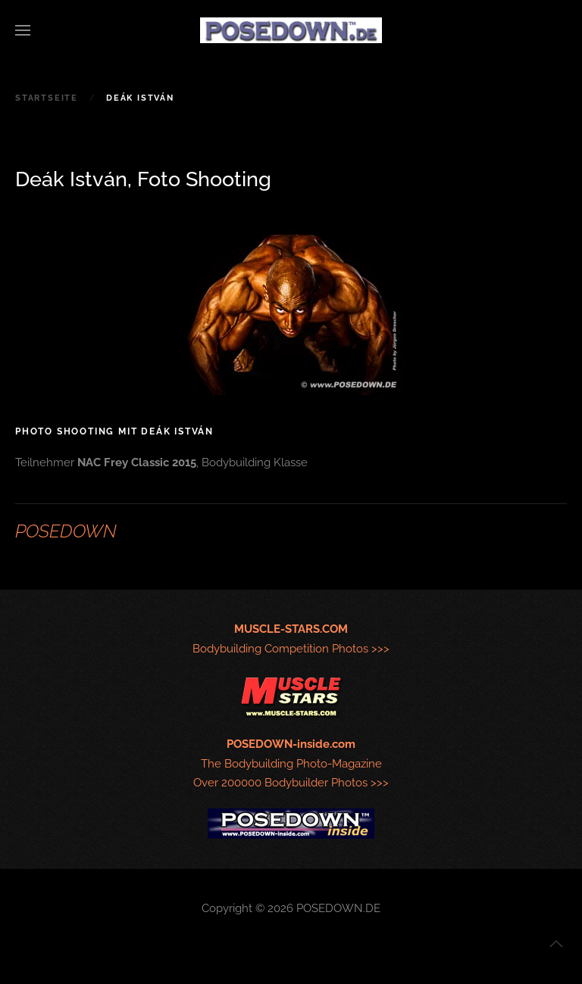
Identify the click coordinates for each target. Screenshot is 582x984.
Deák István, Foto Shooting (143, 179)
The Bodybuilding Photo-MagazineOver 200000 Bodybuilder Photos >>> (291, 763)
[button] (22, 30)
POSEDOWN (66, 531)
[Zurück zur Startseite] (291, 30)
